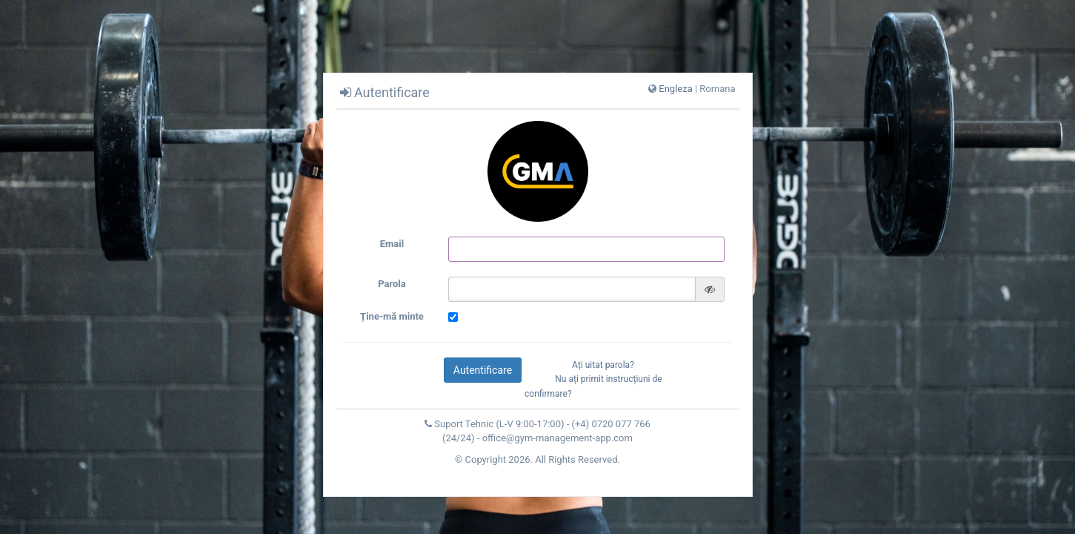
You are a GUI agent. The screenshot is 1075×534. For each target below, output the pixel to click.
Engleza (675, 88)
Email (392, 243)
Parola (392, 283)
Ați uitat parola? (603, 365)
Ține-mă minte (392, 316)
